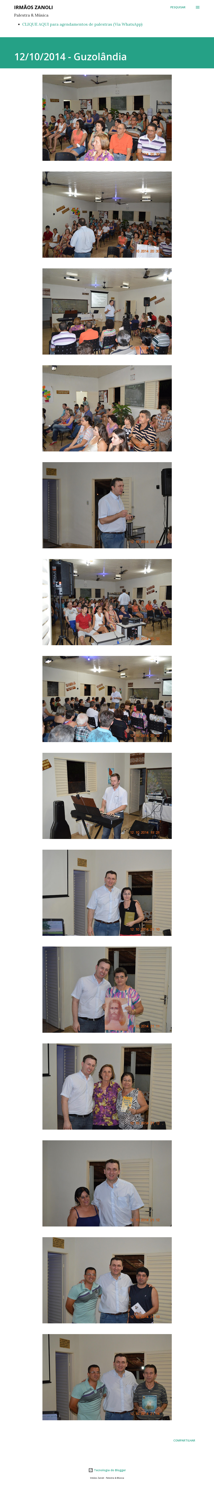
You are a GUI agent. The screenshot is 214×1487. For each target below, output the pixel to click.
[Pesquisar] (178, 7)
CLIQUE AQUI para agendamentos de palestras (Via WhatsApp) (82, 24)
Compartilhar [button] (184, 1440)
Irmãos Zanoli (33, 7)
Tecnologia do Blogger (107, 1470)
